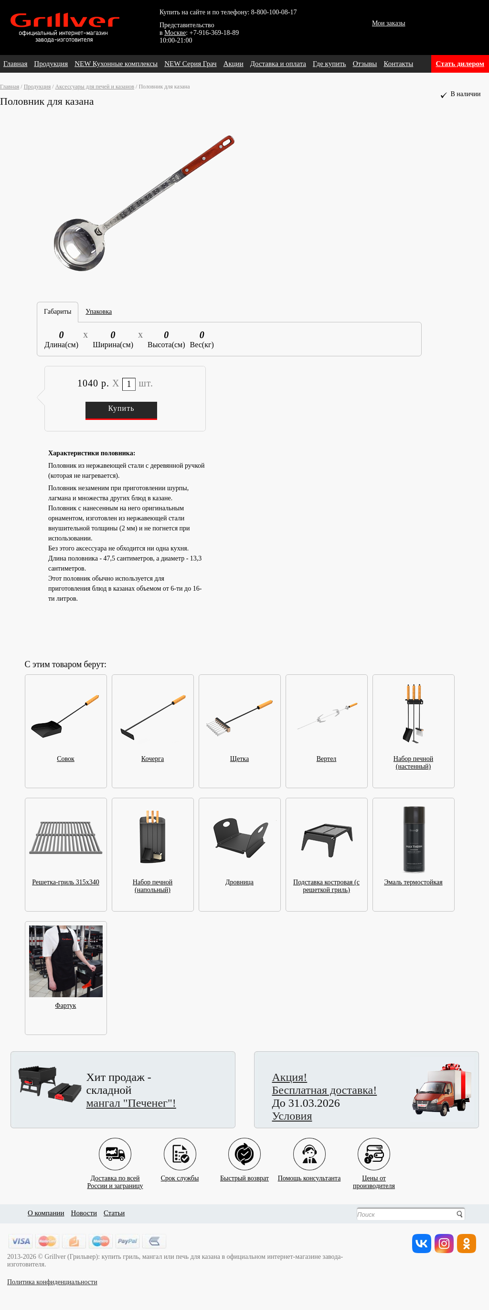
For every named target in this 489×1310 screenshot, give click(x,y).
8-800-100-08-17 (274, 12)
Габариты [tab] (57, 311)
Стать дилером (460, 63)
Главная (15, 63)
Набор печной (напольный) (153, 883)
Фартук (66, 1002)
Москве (175, 32)
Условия (292, 1116)
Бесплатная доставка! (324, 1090)
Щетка (239, 755)
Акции (233, 63)
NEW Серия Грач (190, 63)
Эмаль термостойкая (413, 879)
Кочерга (153, 755)
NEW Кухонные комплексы (116, 63)
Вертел (326, 755)
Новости (84, 1213)
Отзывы (365, 63)
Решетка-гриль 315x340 (66, 879)
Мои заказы (388, 23)
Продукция (51, 63)
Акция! (290, 1077)
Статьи (114, 1213)
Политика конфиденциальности (52, 1282)
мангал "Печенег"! (131, 1103)
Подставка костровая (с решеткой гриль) (326, 883)
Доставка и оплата (278, 63)
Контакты (398, 63)
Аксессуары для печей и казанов (94, 86)
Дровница (239, 879)
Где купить (329, 63)
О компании (46, 1213)
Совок (66, 755)
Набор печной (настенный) (413, 759)
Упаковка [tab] (98, 311)
